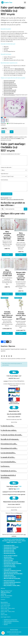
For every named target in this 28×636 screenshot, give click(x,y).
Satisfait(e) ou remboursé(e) (10, 619)
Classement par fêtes (9, 545)
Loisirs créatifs (7, 569)
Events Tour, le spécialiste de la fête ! (15, 199)
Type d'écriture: (4, 173)
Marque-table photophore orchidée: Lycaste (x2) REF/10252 (20, 276)
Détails (7, 254)
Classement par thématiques (11, 547)
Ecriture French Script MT (11, 85)
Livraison (6, 381)
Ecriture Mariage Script (10, 83)
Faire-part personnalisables (11, 572)
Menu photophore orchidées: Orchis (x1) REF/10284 (21, 236)
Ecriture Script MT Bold (10, 91)
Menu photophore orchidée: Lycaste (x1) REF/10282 (7, 235)
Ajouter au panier (6, 194)
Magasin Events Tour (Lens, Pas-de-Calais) (14, 501)
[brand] (6, 2)
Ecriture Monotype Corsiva (11, 87)
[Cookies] (3, 633)
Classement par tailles (9, 565)
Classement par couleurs (10, 548)
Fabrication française (9, 580)
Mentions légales (14, 629)
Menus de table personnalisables (12, 578)
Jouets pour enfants (9, 558)
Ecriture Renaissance (10, 94)
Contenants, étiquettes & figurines (12, 570)
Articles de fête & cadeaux (10, 555)
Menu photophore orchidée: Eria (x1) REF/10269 (7, 272)
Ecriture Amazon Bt (9, 82)
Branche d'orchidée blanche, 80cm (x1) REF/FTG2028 (21, 315)
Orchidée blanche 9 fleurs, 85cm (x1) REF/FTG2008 (7, 314)
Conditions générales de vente (14, 631)
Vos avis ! (6, 624)
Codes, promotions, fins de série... (11, 621)
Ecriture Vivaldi (8, 88)
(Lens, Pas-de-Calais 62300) (14, 414)
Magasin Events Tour (14, 411)
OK (25, 209)
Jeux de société (8, 557)
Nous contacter (4, 602)
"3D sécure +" (19, 513)
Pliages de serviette (9, 575)
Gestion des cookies (14, 634)
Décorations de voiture (9, 553)
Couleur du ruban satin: (6, 167)
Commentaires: (4, 179)
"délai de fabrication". (19, 68)
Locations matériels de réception (12, 582)
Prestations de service (9, 583)
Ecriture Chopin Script (10, 80)
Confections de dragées (10, 576)
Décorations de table (9, 551)
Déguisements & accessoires (11, 562)
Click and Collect (7, 622)
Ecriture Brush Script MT (10, 90)
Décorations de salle (9, 550)
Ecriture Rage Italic (9, 93)
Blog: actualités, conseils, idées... (12, 585)
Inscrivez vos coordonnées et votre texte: (10, 154)
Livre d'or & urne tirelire (10, 566)
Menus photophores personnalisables (13, 573)
